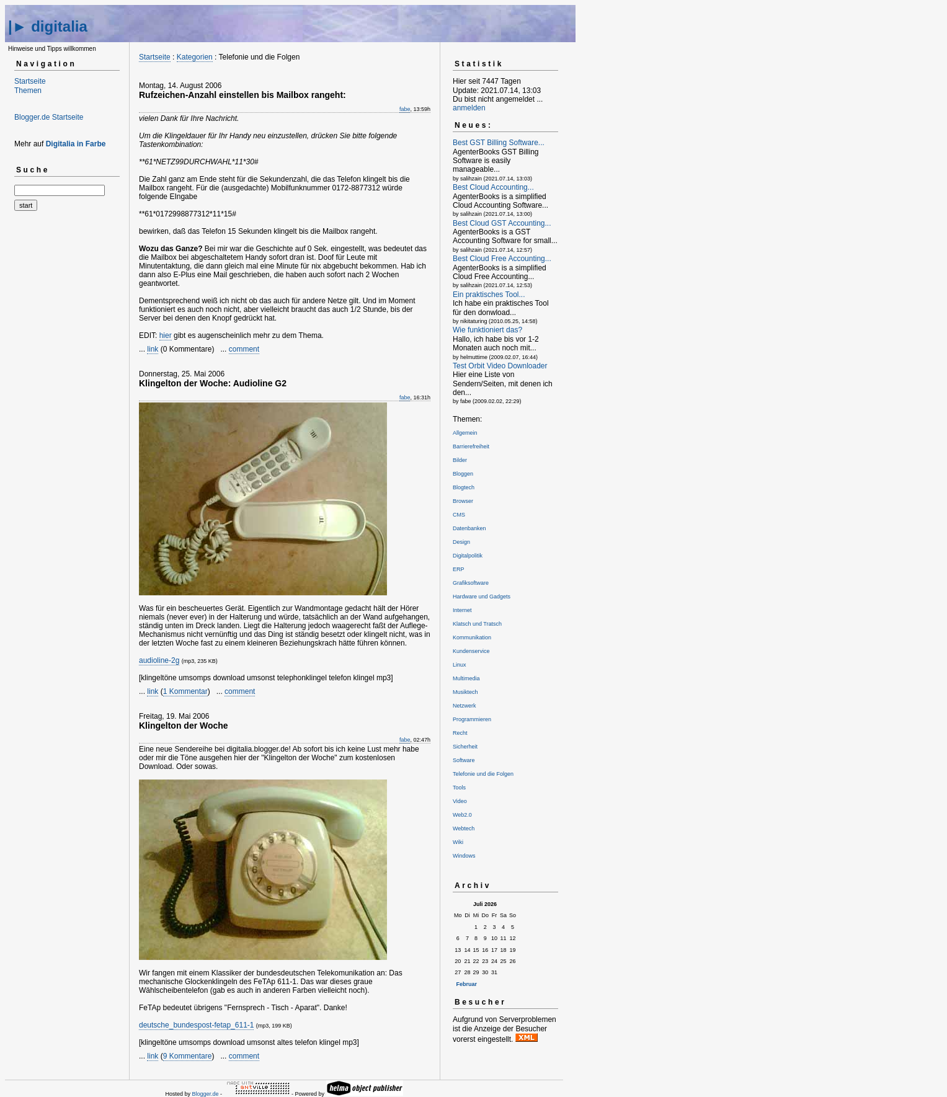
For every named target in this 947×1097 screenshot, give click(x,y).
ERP (459, 569)
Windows (464, 856)
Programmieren (472, 719)
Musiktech (465, 692)
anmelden (469, 108)
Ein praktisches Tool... (489, 294)
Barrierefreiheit (471, 446)
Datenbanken (469, 528)
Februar (467, 984)
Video (460, 801)
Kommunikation (472, 637)
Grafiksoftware (471, 583)
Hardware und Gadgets (481, 596)
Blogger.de (205, 1094)
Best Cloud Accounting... (493, 187)
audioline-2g (159, 660)
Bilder (460, 460)
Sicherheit (465, 747)
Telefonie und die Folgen (483, 774)
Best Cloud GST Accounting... (502, 223)
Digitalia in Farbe (76, 144)
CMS (459, 515)
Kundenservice (471, 651)
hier (165, 335)
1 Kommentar (185, 691)
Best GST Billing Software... (499, 142)
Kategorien (195, 57)
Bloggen (463, 474)
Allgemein (465, 433)
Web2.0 (462, 815)
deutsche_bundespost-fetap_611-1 (196, 1025)
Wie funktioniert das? (487, 330)
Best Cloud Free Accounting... (502, 258)
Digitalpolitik (467, 556)
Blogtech (463, 487)
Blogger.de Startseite (48, 117)
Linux (459, 665)
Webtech (463, 828)
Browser (463, 501)
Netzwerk (464, 706)
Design (461, 542)
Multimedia (466, 678)
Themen (28, 90)
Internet (462, 610)
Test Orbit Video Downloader (500, 366)
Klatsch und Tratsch (477, 624)
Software (464, 760)
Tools (459, 787)
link (152, 349)
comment (244, 349)
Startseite (30, 81)
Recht (460, 733)
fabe (405, 109)
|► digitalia (47, 26)
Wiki (458, 842)
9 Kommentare (187, 1056)
